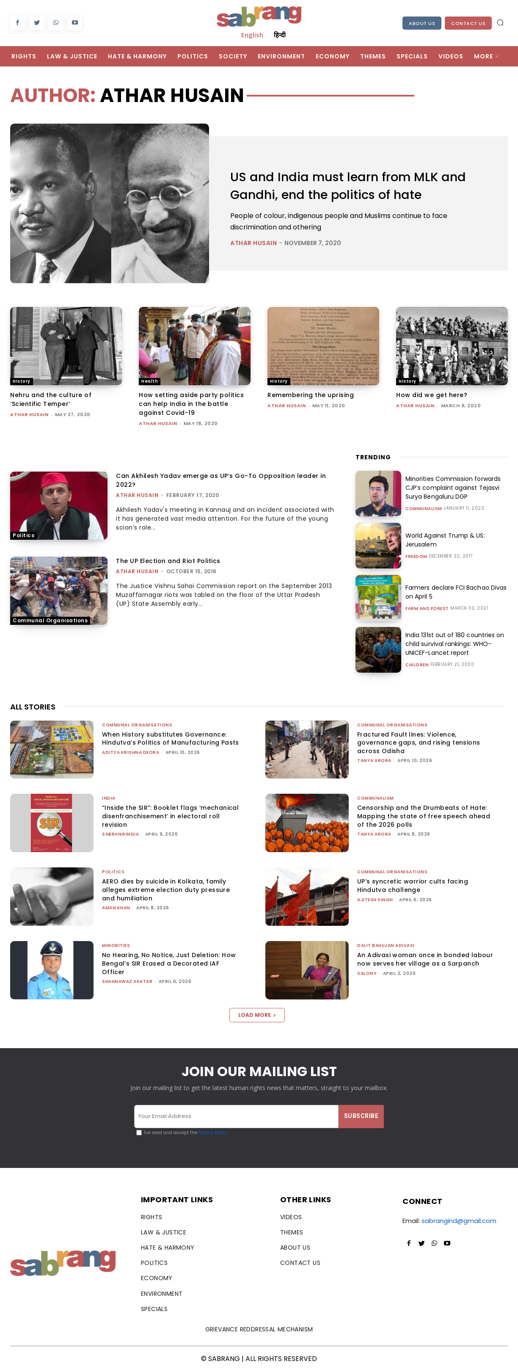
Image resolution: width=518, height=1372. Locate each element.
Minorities (116, 945)
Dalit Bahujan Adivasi (386, 945)
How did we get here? (431, 395)
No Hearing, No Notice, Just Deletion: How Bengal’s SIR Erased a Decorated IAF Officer (169, 963)
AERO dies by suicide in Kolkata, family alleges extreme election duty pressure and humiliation (166, 889)
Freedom (416, 557)
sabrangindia (120, 834)
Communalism (423, 509)
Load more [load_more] (257, 1015)
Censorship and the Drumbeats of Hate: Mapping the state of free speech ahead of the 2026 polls (423, 815)
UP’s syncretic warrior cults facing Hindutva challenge (412, 885)
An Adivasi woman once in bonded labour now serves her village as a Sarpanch (425, 959)
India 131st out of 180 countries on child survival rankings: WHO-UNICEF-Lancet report (454, 644)
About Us (422, 23)
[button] (500, 22)
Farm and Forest (427, 609)
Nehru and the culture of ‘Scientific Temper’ (50, 399)
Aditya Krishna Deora (130, 752)
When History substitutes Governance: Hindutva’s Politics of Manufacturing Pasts (170, 738)
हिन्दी (280, 34)
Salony (367, 973)
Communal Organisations (50, 620)
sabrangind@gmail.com (459, 1220)
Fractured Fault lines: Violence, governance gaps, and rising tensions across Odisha (418, 742)
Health (149, 381)
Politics (23, 535)
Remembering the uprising (310, 395)
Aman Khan (116, 908)
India (109, 798)
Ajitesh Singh (375, 900)
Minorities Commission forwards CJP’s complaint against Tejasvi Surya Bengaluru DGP (452, 488)
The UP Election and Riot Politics (168, 561)
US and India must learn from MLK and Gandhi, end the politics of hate (350, 186)
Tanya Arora (374, 760)
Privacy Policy (212, 1132)
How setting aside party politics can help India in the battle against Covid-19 (191, 404)
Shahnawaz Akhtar (127, 981)
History (21, 381)
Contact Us (468, 23)
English (252, 34)
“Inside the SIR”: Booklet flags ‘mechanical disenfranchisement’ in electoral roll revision (170, 815)
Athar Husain (253, 243)
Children (417, 665)
